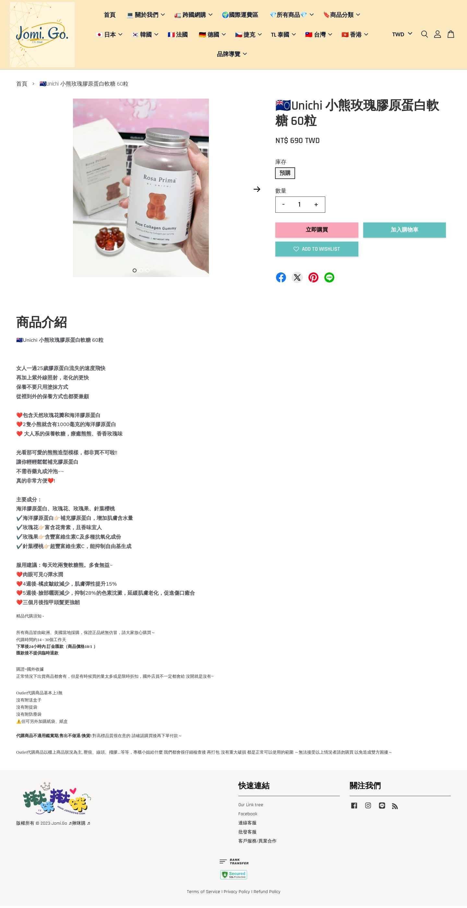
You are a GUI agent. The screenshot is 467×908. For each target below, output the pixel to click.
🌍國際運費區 (240, 16)
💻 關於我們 (145, 16)
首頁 (109, 16)
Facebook (247, 816)
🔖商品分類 (341, 16)
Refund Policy (267, 894)
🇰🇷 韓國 (145, 35)
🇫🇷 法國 (178, 35)
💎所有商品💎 (291, 16)
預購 (285, 175)
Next (257, 192)
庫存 (280, 164)
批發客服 (247, 835)
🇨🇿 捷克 (248, 35)
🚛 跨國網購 (193, 16)
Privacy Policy (237, 894)
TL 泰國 (283, 35)
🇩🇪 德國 (212, 35)
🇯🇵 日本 (109, 35)
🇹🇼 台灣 (318, 35)
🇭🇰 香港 (354, 35)
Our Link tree (250, 807)
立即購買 (317, 232)
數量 (280, 193)
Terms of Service (203, 894)
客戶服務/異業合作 (257, 844)
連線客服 (247, 825)
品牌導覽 (232, 55)
